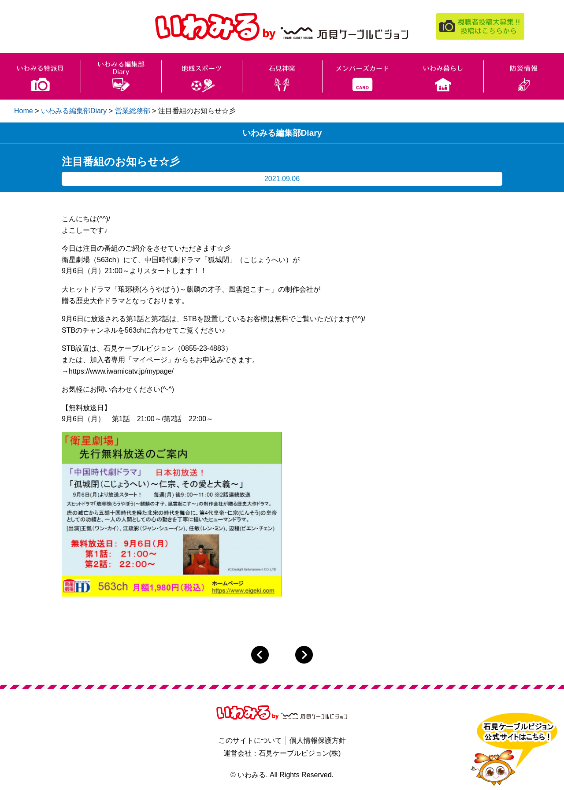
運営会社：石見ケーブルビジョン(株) (282, 753)
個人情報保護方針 (317, 740)
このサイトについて (250, 740)
